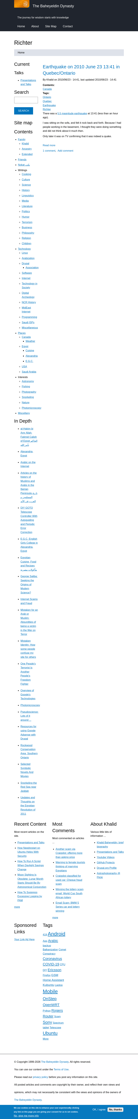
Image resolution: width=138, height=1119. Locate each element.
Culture (26, 179)
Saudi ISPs (28, 322)
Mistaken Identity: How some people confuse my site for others (28, 648)
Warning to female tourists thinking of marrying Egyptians (70, 866)
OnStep (50, 998)
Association (32, 267)
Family (21, 139)
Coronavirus (52, 959)
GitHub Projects (106, 862)
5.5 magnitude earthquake (72, 113)
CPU (62, 964)
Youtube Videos (105, 857)
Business (27, 227)
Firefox (47, 975)
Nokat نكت (24, 164)
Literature (27, 206)
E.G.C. (29, 361)
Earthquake (49, 105)
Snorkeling (28, 397)
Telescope (55, 1027)
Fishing (26, 386)
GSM (54, 975)
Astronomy (28, 381)
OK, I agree (99, 1109)
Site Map (50, 26)
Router (48, 1016)
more (17, 907)
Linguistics (28, 195)
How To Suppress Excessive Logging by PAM (29, 896)
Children (26, 243)
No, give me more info (26, 1115)
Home (21, 26)
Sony (47, 1022)
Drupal (25, 263)
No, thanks (115, 1109)
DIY (45, 970)
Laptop (59, 985)
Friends (22, 159)
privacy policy (40, 1077)
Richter (47, 109)
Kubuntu (48, 985)
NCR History (29, 302)
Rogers (57, 1010)
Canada (47, 89)
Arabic (53, 941)
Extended (27, 154)
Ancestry (27, 148)
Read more (49, 145)
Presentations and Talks (31, 842)
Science (26, 184)
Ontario (47, 97)
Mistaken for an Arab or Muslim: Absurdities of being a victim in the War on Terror (29, 622)
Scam (57, 1016)
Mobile (50, 991)
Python (47, 1010)
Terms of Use (61, 1069)
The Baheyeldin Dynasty (55, 1061)
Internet (26, 278)
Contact (68, 26)
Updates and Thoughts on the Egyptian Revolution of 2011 (28, 805)
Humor (25, 216)
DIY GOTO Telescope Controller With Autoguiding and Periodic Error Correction (29, 520)
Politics (26, 211)
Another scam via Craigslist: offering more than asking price (69, 853)
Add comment (65, 150)
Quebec (47, 101)
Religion (26, 238)
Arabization (28, 258)
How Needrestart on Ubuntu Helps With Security (28, 852)
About (35, 26)
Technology (24, 249)
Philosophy (28, 233)
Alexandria (32, 356)
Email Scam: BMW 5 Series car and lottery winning (68, 906)
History (26, 190)
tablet (46, 1027)
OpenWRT (51, 1005)
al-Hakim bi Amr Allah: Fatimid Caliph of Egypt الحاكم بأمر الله (29, 436)
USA (24, 366)
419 (45, 934)
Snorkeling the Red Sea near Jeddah (29, 787)
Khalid (25, 143)
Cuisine (30, 350)
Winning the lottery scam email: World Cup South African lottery (69, 893)
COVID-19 (51, 964)
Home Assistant (53, 980)
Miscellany (24, 413)
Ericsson (54, 970)
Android (56, 934)
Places (22, 333)
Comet (62, 949)
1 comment (49, 150)
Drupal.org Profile (107, 868)
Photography (29, 392)
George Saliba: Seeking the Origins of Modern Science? (29, 584)
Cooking (26, 174)
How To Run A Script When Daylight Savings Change (30, 865)
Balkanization (50, 949)
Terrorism (27, 222)
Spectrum (58, 1022)
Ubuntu (50, 1033)
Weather (30, 341)
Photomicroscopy (31, 408)
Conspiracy (49, 953)
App (45, 941)
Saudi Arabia (29, 371)
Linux (25, 252)
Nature (25, 402)
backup (47, 945)
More (45, 1038)
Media (25, 200)
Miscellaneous (30, 327)
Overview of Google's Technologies (28, 694)
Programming (29, 317)
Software (27, 273)
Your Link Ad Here (24, 939)
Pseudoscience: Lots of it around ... (29, 716)
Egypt (25, 346)
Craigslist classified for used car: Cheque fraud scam (69, 879)
